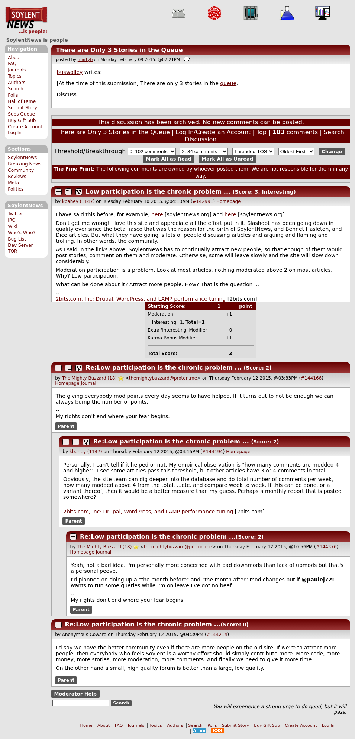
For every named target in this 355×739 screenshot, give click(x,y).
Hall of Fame (22, 101)
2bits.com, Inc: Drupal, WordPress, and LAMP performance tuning (141, 299)
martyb (85, 59)
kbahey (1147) (78, 201)
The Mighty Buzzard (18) (89, 378)
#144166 (311, 378)
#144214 (217, 634)
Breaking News (24, 164)
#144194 (212, 451)
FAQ (12, 63)
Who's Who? (21, 232)
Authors (16, 82)
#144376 (326, 546)
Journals (17, 69)
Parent (66, 426)
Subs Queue (21, 114)
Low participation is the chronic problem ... (158, 191)
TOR (12, 251)
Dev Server (20, 245)
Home (86, 725)
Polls (13, 95)
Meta (13, 182)
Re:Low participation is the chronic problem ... (164, 367)
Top (261, 132)
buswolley (70, 72)
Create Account (25, 126)
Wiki (12, 226)
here (157, 214)
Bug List (17, 239)
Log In (15, 132)
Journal (88, 383)
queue (228, 83)
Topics (15, 76)
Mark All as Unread (227, 159)
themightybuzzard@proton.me (163, 378)
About (14, 57)
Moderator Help (75, 694)
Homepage (228, 201)
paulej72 (319, 580)
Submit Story (22, 107)
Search (15, 88)
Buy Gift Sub (22, 120)
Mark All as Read (168, 159)
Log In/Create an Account (213, 132)
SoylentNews (26, 20)
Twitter (15, 213)
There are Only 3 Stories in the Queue (119, 50)
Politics (15, 189)
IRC (11, 220)
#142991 (203, 201)
